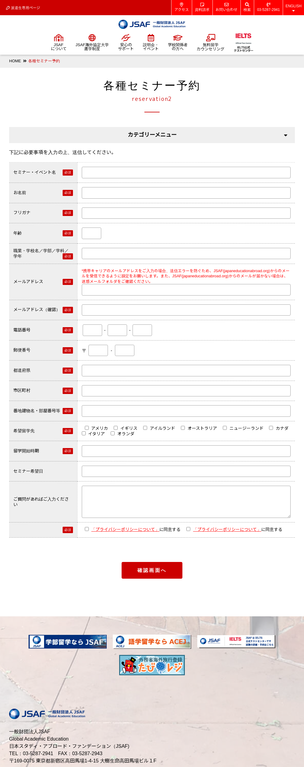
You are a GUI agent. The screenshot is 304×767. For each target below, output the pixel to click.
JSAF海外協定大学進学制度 (92, 42)
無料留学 (210, 42)
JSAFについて (59, 42)
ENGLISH (293, 8)
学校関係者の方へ (178, 42)
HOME (15, 61)
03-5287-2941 (268, 7)
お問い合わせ (226, 7)
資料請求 (202, 7)
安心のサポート (126, 42)
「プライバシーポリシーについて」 (125, 529)
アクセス (181, 7)
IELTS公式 (243, 42)
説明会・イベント (151, 42)
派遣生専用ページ (23, 8)
